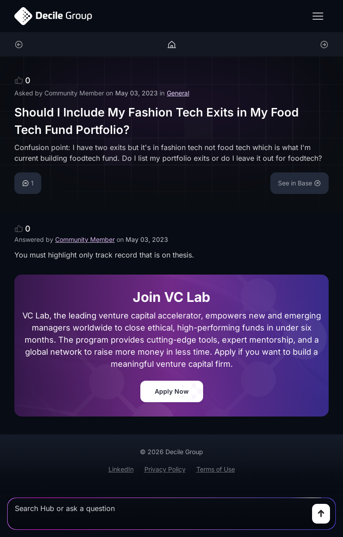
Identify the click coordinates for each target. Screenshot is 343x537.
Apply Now (172, 391)
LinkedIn (121, 469)
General (178, 93)
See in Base (299, 183)
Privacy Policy (165, 469)
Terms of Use (215, 469)
